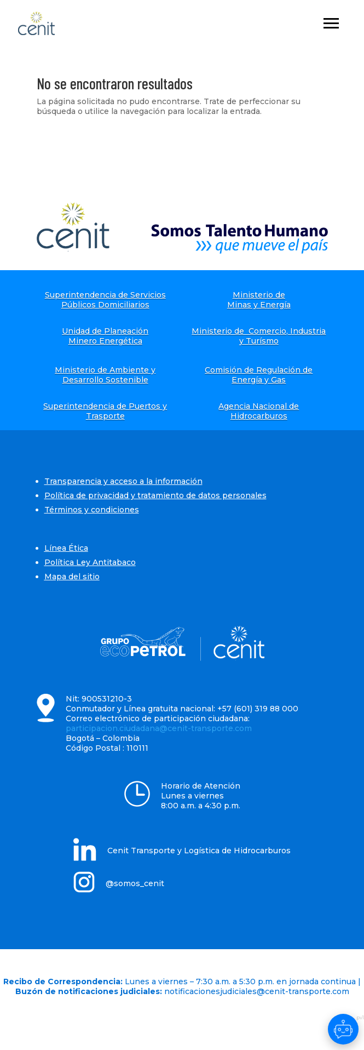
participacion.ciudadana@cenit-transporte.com (159, 728)
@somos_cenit (135, 883)
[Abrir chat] (343, 1029)
